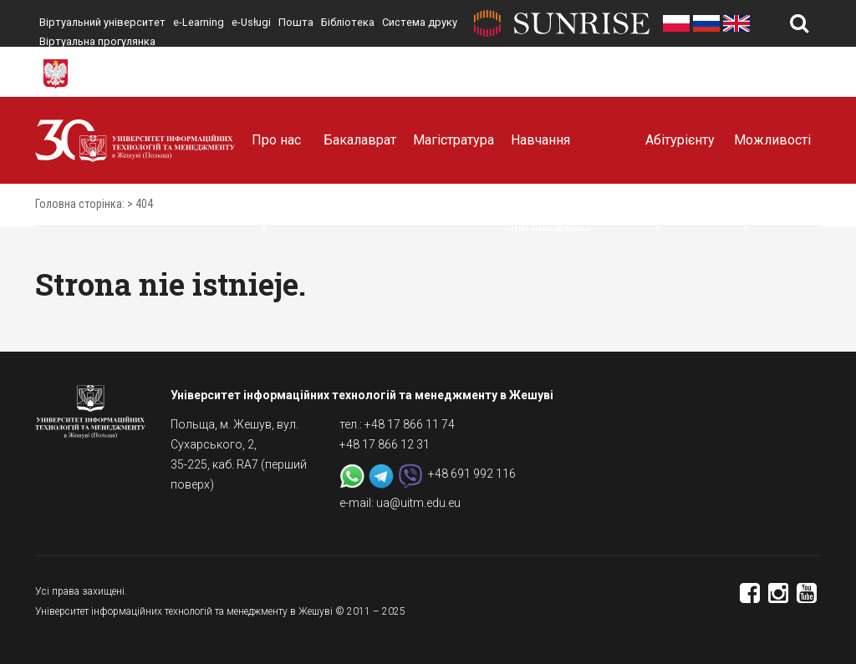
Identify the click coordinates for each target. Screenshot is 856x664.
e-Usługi (251, 22)
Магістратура (453, 140)
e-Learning (198, 22)
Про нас (276, 158)
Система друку (419, 22)
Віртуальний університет (102, 22)
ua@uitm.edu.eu (418, 502)
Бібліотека (347, 22)
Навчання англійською (550, 158)
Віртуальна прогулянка (97, 41)
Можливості (772, 158)
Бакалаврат (360, 140)
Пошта (295, 22)
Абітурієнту (680, 158)
